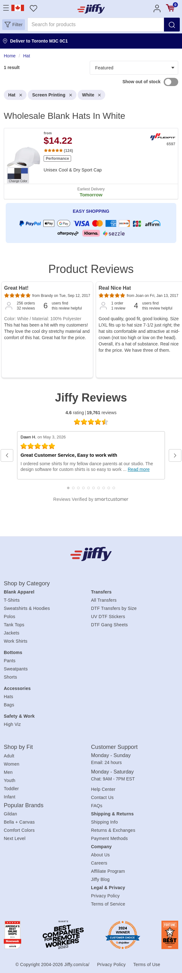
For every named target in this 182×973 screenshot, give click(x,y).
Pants (9, 660)
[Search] (172, 25)
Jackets (11, 632)
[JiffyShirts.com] (91, 9)
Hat (15, 94)
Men (8, 772)
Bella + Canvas (19, 822)
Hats (8, 696)
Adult (9, 755)
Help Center (103, 789)
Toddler (11, 788)
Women (11, 764)
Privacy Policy (105, 895)
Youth (9, 780)
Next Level (15, 838)
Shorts (10, 677)
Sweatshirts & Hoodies (27, 608)
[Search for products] (95, 25)
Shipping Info (104, 822)
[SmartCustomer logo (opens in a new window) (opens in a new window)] (91, 499)
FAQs (96, 805)
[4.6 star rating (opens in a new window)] (91, 422)
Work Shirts (15, 641)
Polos (9, 616)
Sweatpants (16, 668)
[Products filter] (134, 68)
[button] (13, 24)
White (91, 94)
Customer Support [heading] (114, 747)
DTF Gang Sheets (109, 624)
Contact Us (102, 797)
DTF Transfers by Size (114, 608)
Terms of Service (108, 903)
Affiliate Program (108, 871)
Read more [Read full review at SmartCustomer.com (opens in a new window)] (138, 469)
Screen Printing (52, 94)
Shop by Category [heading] (27, 583)
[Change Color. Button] (18, 175)
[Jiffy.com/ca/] (91, 554)
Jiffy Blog (100, 879)
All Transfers (104, 600)
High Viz (12, 724)
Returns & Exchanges (113, 830)
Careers (99, 863)
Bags (9, 704)
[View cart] (170, 8)
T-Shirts (12, 600)
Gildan (10, 813)
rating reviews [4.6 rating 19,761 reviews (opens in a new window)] (90, 412)
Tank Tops (14, 624)
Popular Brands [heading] (23, 805)
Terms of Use (146, 964)
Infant (9, 796)
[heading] (91, 151)
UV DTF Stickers (108, 616)
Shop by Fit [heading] (18, 747)
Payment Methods (109, 838)
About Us (100, 854)
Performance (57, 158)
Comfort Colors (19, 830)
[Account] (157, 8)
